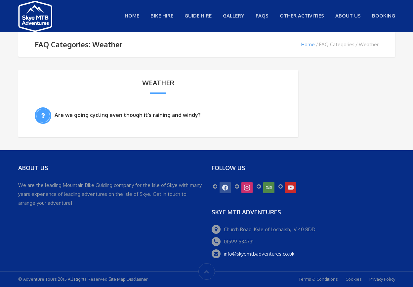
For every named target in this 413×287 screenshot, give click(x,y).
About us (348, 16)
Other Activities (302, 16)
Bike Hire (161, 16)
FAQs (262, 16)
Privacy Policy (382, 279)
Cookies (354, 279)
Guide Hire (198, 16)
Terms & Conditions (318, 279)
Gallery (233, 16)
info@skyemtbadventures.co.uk (259, 254)
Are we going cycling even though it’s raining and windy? (128, 115)
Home (132, 16)
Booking (383, 16)
